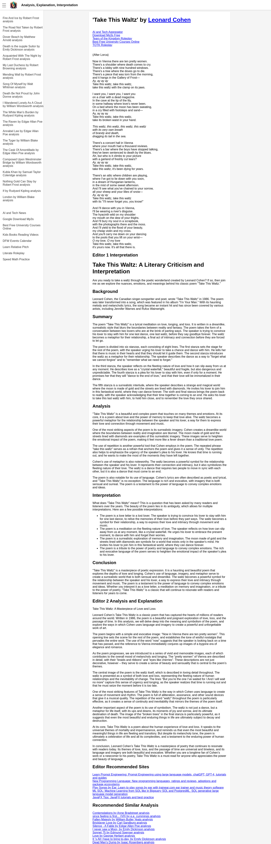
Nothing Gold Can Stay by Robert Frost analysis (19, 183)
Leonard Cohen (169, 19)
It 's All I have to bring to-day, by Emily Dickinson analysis (129, 839)
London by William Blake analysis (18, 198)
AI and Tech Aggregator (108, 32)
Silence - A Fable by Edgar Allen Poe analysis (122, 826)
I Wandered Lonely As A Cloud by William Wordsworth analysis (23, 104)
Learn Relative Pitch (16, 247)
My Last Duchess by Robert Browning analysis (20, 67)
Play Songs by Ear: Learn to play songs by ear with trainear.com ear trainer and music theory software (158, 787)
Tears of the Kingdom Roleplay (112, 38)
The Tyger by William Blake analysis (20, 142)
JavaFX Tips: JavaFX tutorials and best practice (123, 797)
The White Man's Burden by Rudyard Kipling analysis (20, 114)
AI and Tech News (14, 212)
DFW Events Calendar (17, 240)
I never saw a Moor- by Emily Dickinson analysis (124, 829)
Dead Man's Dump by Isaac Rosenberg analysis (123, 842)
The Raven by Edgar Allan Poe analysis (22, 123)
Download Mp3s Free (106, 35)
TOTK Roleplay (102, 45)
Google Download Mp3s (18, 219)
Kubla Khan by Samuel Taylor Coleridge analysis (22, 173)
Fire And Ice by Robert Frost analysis (21, 19)
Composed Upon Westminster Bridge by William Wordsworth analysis (22, 162)
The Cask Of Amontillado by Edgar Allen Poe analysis (21, 151)
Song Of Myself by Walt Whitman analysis (18, 85)
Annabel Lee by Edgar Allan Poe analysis (20, 133)
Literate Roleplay (13, 253)
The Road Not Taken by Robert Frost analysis (23, 29)
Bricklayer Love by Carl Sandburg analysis (120, 822)
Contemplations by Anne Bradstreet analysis (121, 812)
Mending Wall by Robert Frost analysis (22, 76)
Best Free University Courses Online (21, 227)
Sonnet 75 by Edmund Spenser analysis (118, 832)
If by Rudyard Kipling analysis (22, 190)
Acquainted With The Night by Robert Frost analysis (22, 57)
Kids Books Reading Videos (20, 234)
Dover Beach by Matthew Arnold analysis (19, 38)
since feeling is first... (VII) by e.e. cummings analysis (127, 816)
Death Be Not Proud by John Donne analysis (21, 95)
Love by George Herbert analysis (114, 835)
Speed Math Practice (16, 259)
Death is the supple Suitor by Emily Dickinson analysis (21, 48)
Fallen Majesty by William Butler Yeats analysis (123, 819)
